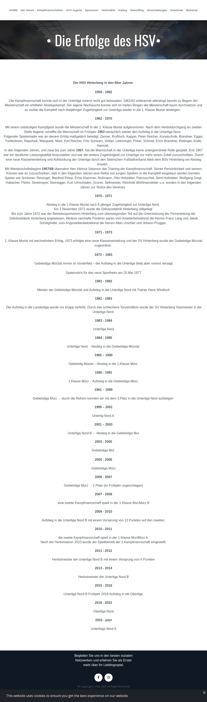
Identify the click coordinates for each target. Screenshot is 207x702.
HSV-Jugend (74, 10)
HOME (13, 10)
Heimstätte (108, 10)
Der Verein (27, 10)
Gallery (122, 10)
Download (176, 10)
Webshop (191, 10)
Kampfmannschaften (50, 10)
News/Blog (137, 10)
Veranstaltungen (157, 10)
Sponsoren (91, 10)
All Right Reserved (119, 686)
